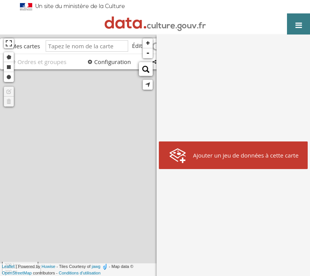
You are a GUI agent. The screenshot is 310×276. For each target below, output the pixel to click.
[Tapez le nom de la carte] (87, 46)
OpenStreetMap (17, 273)
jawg (96, 266)
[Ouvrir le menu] (298, 24)
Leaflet (8, 266)
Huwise (48, 266)
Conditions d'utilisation (80, 273)
